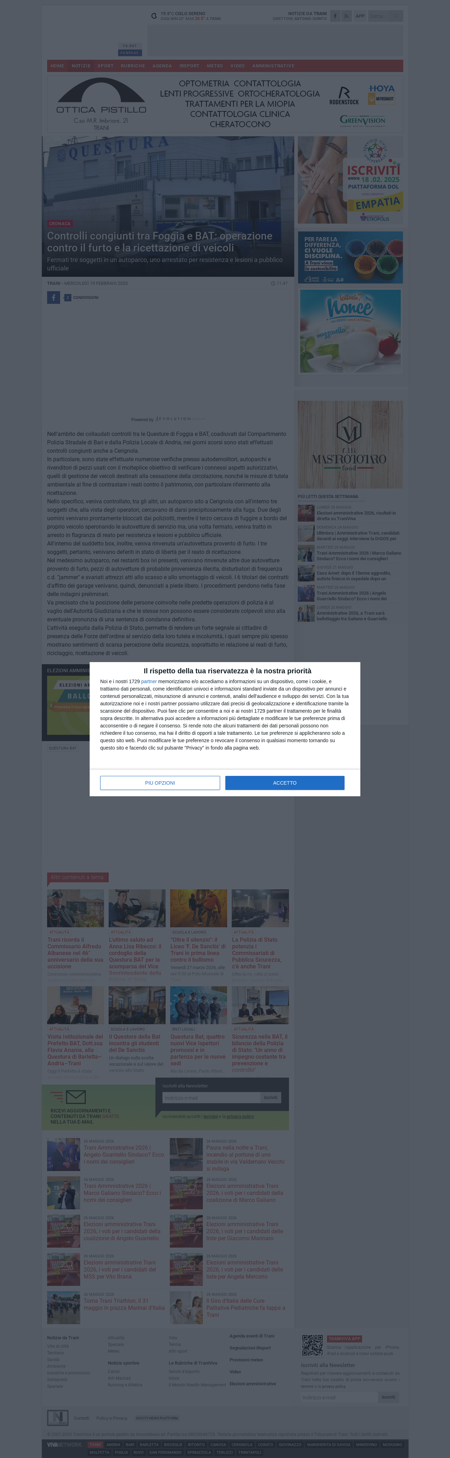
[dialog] (225, 729)
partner (149, 681)
